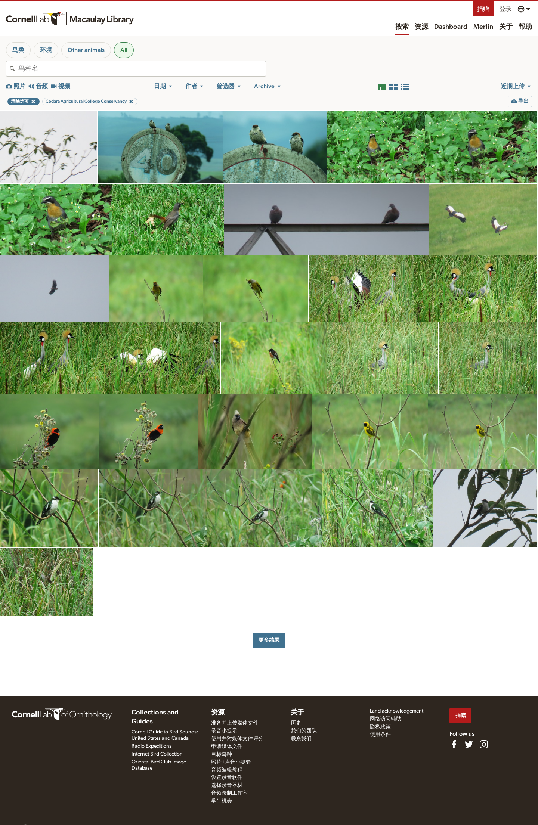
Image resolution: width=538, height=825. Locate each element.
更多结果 (269, 640)
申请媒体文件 (226, 746)
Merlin (483, 27)
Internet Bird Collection (157, 754)
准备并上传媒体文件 (234, 723)
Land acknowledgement (396, 711)
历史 (296, 723)
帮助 (525, 27)
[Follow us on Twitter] (468, 744)
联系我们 (301, 738)
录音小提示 (224, 730)
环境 (46, 50)
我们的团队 (304, 730)
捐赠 (483, 9)
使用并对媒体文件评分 (237, 738)
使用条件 (380, 734)
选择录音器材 (226, 785)
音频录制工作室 (229, 793)
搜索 (402, 27)
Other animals (86, 50)
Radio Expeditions (151, 746)
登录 (505, 9)
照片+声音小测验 (231, 762)
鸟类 (18, 50)
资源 (421, 27)
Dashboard (450, 27)
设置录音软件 (226, 777)
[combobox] (142, 68)
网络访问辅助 (385, 719)
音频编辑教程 (226, 770)
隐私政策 (380, 726)
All (123, 50)
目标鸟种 (221, 754)
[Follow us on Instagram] (483, 744)
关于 (506, 27)
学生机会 (221, 801)
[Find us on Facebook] (453, 744)
